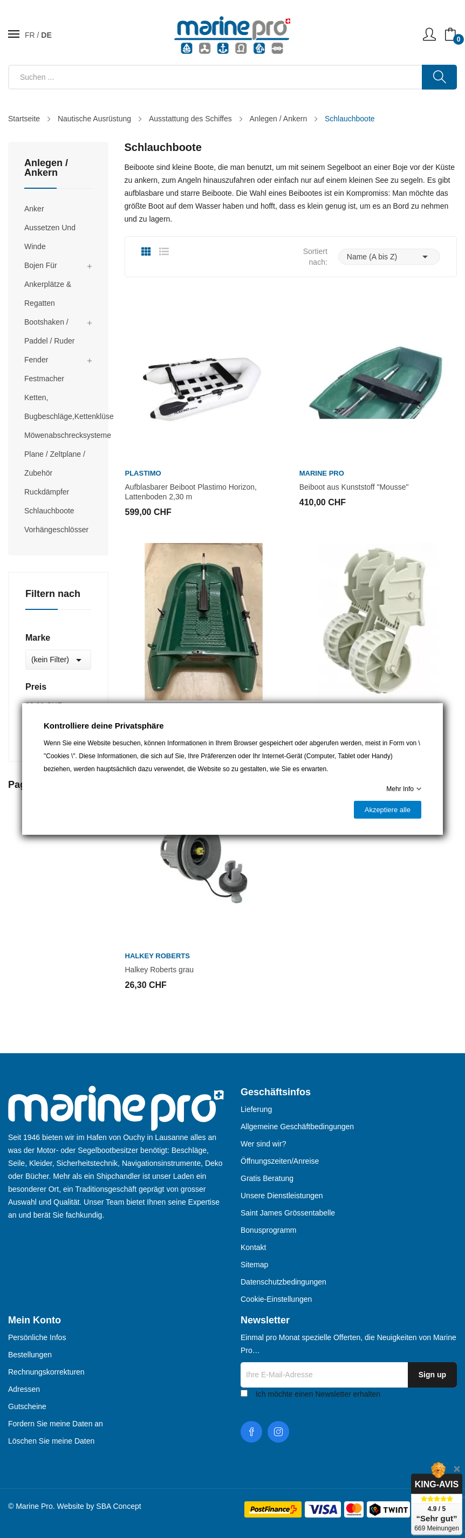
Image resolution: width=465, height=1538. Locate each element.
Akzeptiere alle (388, 810)
